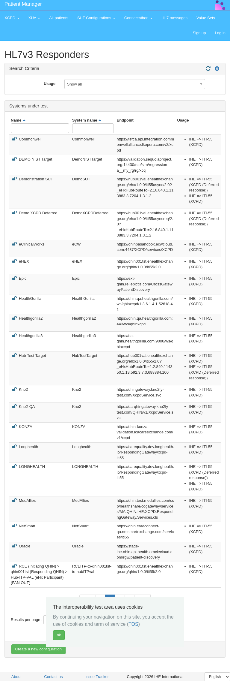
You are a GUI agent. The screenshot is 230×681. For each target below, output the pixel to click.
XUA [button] (34, 18)
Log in (220, 33)
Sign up (199, 33)
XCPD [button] (11, 18)
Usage (49, 83)
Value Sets (205, 18)
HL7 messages (174, 18)
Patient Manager (23, 4)
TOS (133, 624)
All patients (58, 18)
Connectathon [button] (138, 18)
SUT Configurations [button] (96, 18)
